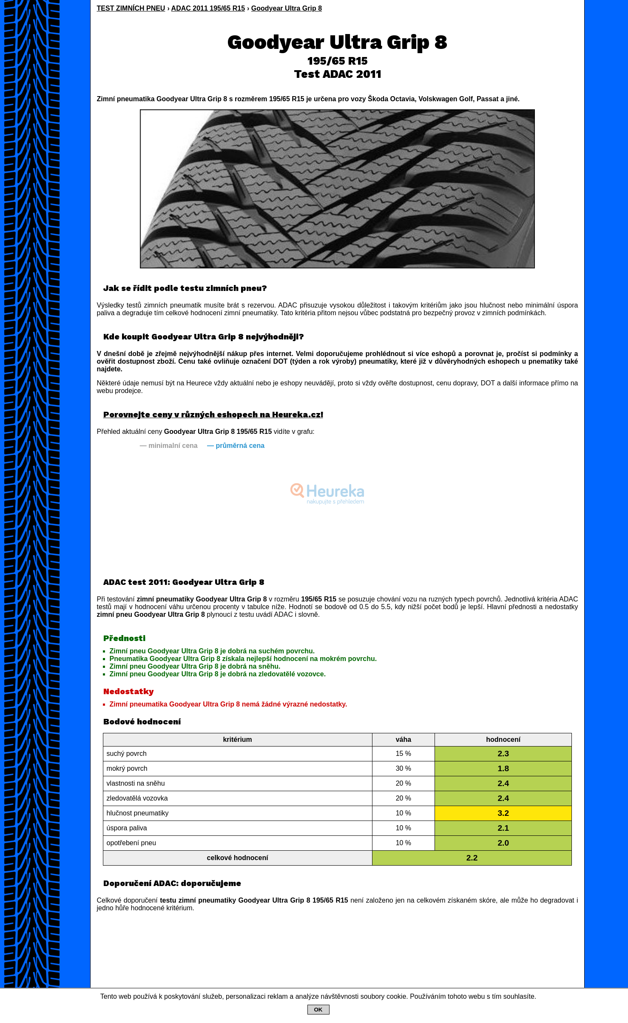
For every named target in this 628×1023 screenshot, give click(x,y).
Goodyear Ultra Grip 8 (286, 8)
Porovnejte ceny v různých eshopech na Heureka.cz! (213, 414)
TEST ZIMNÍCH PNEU (131, 8)
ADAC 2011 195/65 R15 (208, 8)
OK (318, 1009)
